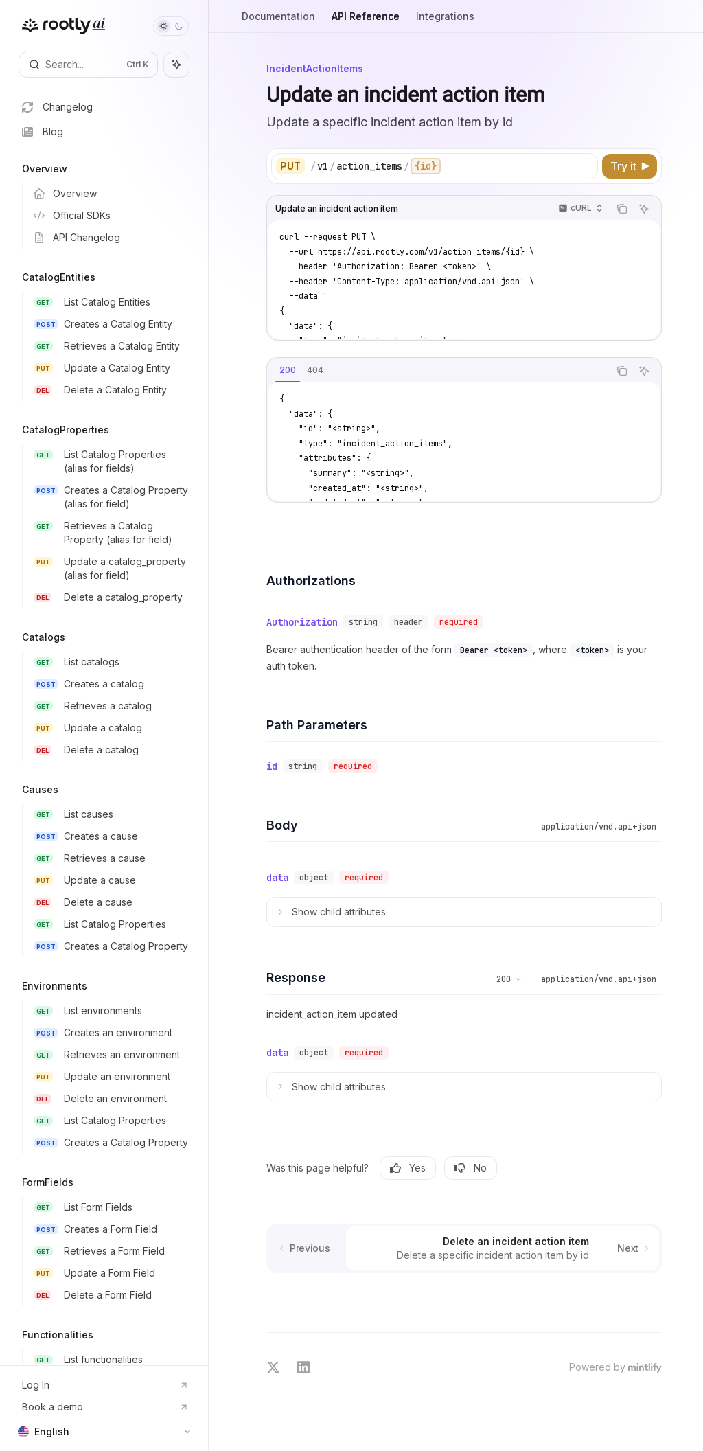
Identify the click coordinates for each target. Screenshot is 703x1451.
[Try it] (629, 166)
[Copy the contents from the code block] (622, 209)
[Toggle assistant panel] (176, 64)
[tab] (287, 370)
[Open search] (88, 64)
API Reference (366, 21)
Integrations (445, 21)
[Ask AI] (644, 209)
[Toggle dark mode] (171, 26)
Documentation (278, 21)
